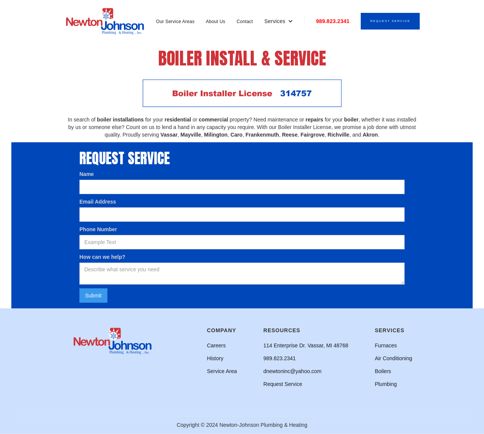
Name (86, 174)
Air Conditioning (393, 358)
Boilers (383, 371)
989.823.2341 (333, 21)
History (215, 358)
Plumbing (386, 384)
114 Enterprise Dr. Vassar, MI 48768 (306, 345)
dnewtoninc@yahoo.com (293, 371)
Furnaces (386, 345)
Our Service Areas (175, 21)
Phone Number (98, 229)
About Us (215, 21)
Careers (216, 345)
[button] (279, 21)
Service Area (222, 371)
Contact (245, 21)
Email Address (97, 202)
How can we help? (102, 257)
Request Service (390, 21)
